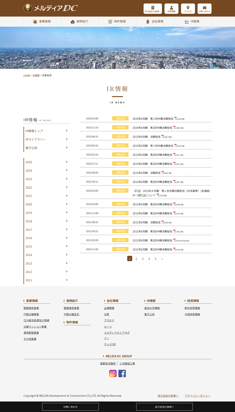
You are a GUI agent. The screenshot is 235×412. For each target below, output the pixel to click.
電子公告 (31, 147)
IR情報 (195, 21)
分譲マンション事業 (35, 326)
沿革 (106, 314)
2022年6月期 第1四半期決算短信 (158, 213)
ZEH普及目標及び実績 (36, 320)
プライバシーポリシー (197, 395)
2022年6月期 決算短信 (152, 173)
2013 (29, 263)
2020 (29, 204)
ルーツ (108, 326)
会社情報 (157, 21)
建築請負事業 (31, 308)
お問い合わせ (204, 11)
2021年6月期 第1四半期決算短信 (158, 249)
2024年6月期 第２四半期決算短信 (159, 118)
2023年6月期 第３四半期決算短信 (159, 146)
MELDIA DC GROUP (119, 356)
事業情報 (45, 21)
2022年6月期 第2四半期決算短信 (158, 204)
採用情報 (171, 11)
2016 (29, 238)
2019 (29, 212)
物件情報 (120, 21)
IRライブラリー (36, 139)
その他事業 (30, 339)
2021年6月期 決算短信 (152, 222)
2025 (29, 162)
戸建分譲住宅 (71, 314)
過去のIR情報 (152, 308)
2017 (29, 229)
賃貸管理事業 (31, 332)
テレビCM (109, 344)
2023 (29, 179)
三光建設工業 (127, 363)
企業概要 (109, 308)
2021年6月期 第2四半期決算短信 (161, 240)
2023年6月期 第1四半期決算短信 (158, 164)
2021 (29, 195)
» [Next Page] (162, 258)
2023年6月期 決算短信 (152, 136)
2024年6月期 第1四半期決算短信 (158, 127)
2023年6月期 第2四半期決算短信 (158, 155)
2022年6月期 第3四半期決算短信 (158, 182)
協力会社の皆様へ (153, 11)
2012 (29, 271)
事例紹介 (82, 21)
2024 (29, 170)
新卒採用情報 (192, 308)
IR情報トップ (34, 131)
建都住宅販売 (108, 363)
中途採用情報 (192, 314)
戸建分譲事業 (31, 314)
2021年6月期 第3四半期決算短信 (158, 231)
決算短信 (120, 118)
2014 (29, 255)
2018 (29, 221)
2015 (29, 246)
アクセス (188, 11)
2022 (29, 187)
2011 (29, 280)
